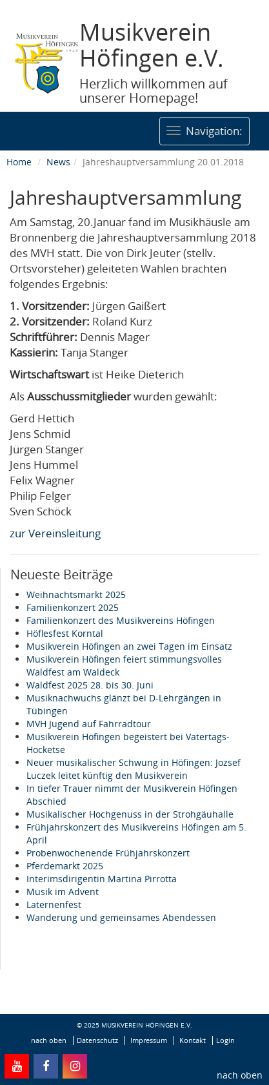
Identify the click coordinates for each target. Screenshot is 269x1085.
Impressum (148, 1040)
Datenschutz (97, 1040)
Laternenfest (53, 904)
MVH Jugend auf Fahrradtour (88, 724)
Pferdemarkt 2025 (64, 866)
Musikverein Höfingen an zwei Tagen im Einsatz (129, 646)
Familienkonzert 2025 (72, 607)
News (58, 162)
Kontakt (192, 1040)
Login (225, 1040)
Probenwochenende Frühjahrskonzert (108, 853)
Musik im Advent (62, 891)
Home (19, 162)
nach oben (240, 1075)
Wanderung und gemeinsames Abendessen (121, 917)
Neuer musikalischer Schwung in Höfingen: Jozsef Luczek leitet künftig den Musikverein (133, 768)
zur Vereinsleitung (55, 533)
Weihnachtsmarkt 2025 (76, 594)
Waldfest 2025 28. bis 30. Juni (90, 685)
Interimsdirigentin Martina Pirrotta (101, 879)
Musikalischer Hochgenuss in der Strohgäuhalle (130, 814)
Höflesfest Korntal (64, 633)
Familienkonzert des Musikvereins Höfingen (120, 620)
